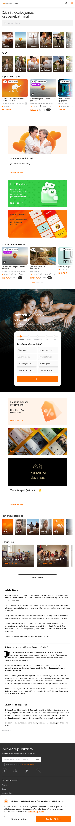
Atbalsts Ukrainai (46, 370)
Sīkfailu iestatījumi (19, 819)
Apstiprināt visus (53, 819)
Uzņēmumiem (7, 793)
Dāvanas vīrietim (24, 350)
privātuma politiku (28, 765)
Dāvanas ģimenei (24, 363)
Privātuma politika (36, 811)
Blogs (4, 789)
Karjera (4, 785)
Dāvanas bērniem (46, 357)
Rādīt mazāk (6, 730)
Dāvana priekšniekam (26, 370)
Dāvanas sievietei (46, 350)
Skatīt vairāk (37, 577)
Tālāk (37, 379)
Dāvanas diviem (24, 357)
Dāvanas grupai (45, 363)
